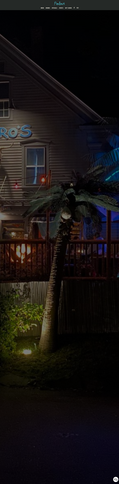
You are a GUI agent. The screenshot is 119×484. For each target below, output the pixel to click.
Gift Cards (68, 8)
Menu (42, 8)
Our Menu (59, 250)
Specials (54, 8)
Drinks (48, 8)
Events (61, 8)
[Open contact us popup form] (115, 479)
